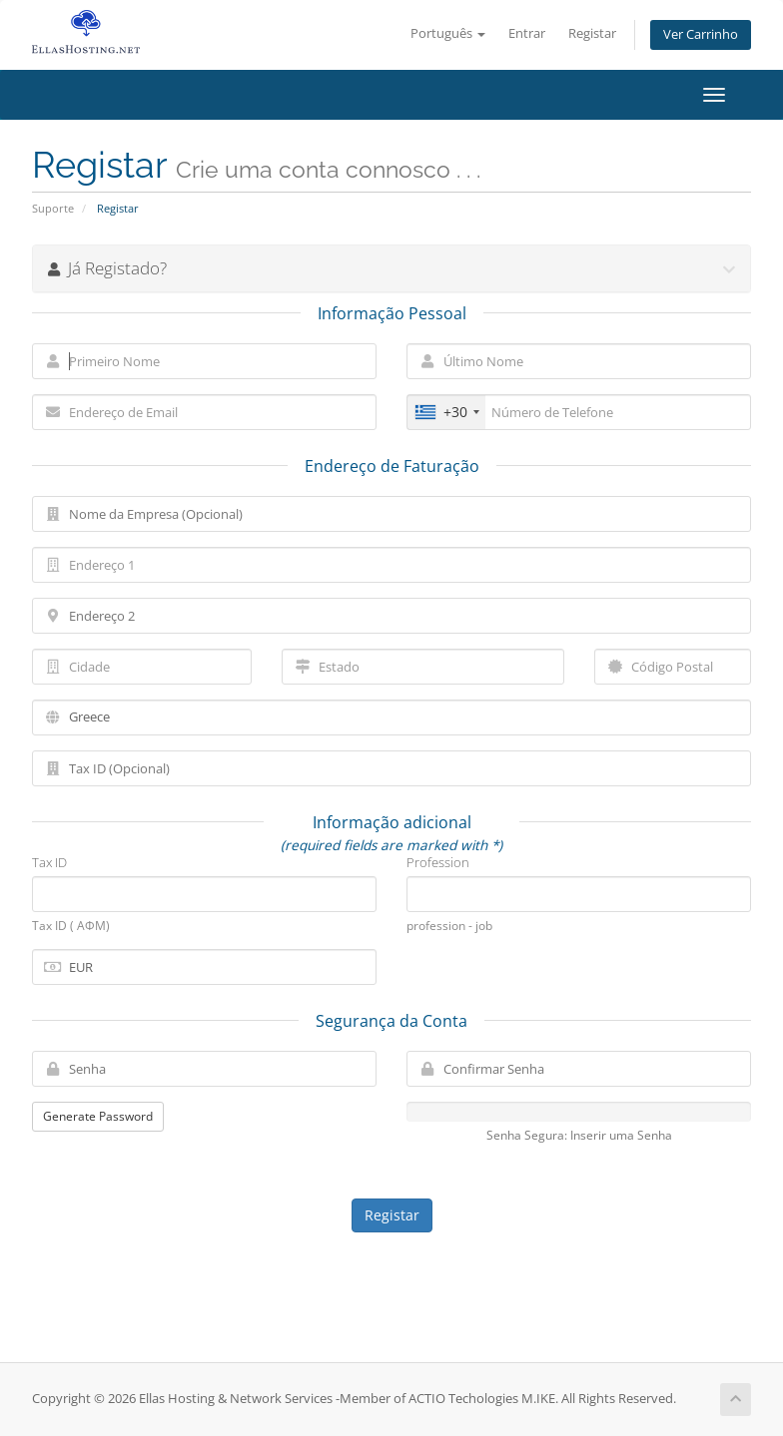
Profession (437, 862)
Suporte (53, 208)
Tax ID (49, 862)
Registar (592, 33)
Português (447, 33)
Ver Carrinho (700, 34)
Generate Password (98, 1116)
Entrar (526, 33)
